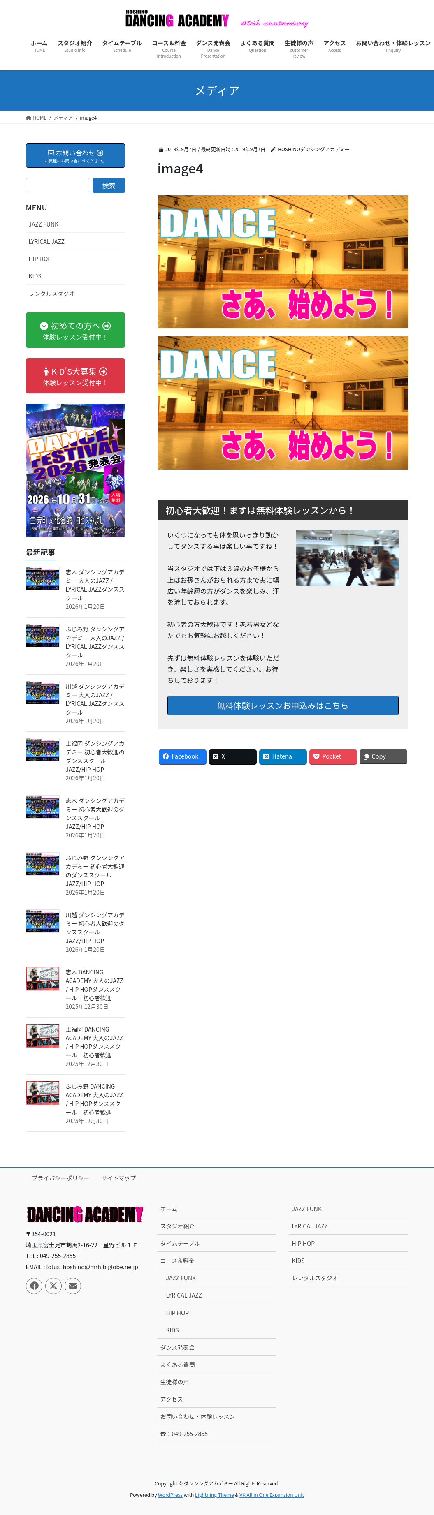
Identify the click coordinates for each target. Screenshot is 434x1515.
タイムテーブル (180, 1243)
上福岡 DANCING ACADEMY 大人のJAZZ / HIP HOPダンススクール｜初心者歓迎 (94, 1042)
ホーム (168, 1209)
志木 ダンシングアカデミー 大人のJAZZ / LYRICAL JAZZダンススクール (95, 585)
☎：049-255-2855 (183, 1433)
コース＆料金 (177, 1260)
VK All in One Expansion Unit (271, 1494)
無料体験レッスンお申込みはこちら (283, 705)
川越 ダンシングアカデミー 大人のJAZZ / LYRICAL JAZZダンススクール (95, 699)
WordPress (170, 1494)
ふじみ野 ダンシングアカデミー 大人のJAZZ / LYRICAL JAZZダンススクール (95, 642)
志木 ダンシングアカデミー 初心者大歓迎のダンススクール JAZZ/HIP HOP (95, 813)
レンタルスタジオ (52, 293)
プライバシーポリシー (61, 1178)
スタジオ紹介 (177, 1226)
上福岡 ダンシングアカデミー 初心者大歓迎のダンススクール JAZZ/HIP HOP (95, 756)
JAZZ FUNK (44, 224)
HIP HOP (40, 258)
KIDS (35, 276)
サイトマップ (118, 1178)
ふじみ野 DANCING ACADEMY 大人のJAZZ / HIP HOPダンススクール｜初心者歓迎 (94, 1099)
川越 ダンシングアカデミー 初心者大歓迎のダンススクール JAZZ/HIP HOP (95, 928)
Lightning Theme (214, 1494)
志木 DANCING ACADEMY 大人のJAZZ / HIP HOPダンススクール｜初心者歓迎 (94, 985)
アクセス (171, 1399)
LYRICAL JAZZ (47, 241)
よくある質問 (177, 1364)
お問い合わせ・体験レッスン (197, 1416)
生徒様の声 (174, 1382)
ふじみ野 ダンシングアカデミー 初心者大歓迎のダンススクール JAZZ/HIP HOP (95, 870)
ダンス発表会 (177, 1347)
